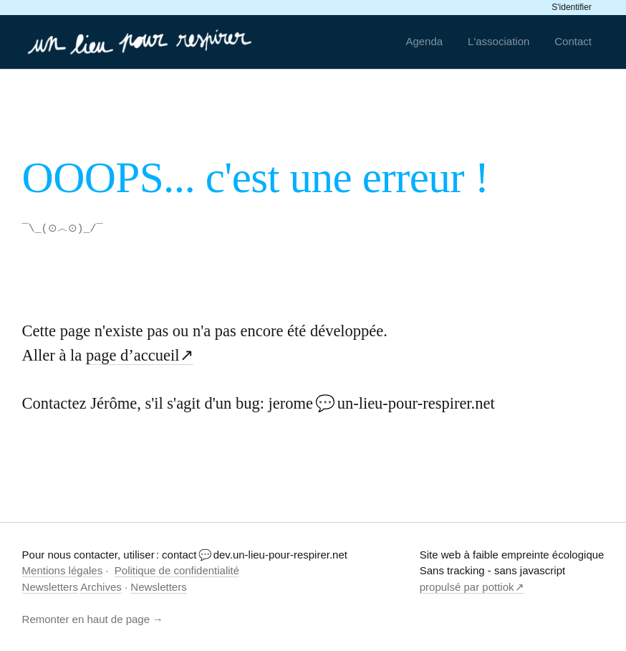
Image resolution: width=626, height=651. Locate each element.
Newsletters (50, 586)
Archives (101, 586)
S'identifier (572, 7)
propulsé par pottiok (467, 586)
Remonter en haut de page (86, 618)
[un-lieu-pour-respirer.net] (141, 42)
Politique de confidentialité (177, 570)
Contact (573, 41)
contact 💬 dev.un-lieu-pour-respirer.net (254, 554)
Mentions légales (62, 570)
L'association (498, 41)
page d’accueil (133, 354)
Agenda (424, 41)
